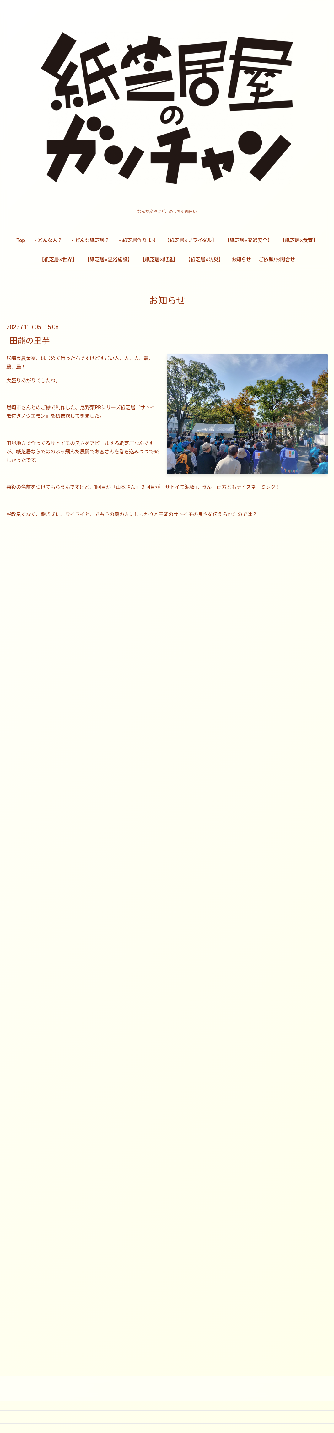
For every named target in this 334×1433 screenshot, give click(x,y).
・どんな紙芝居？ (89, 240)
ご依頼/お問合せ (277, 259)
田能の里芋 (29, 340)
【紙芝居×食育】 (299, 240)
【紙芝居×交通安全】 (248, 240)
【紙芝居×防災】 (204, 259)
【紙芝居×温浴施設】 (108, 259)
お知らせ (241, 259)
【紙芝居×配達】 (159, 259)
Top (20, 240)
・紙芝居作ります (137, 240)
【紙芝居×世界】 (58, 259)
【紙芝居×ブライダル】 (190, 240)
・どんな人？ (47, 240)
